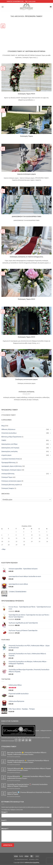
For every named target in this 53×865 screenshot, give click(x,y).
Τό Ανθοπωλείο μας (21, 859)
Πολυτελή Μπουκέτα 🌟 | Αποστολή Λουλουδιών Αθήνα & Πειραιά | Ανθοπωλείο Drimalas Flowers (29, 769)
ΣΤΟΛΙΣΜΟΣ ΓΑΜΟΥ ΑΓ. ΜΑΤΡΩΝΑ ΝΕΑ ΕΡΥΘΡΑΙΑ (26, 51)
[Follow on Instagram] (19, 740)
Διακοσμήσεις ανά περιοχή (10, 448)
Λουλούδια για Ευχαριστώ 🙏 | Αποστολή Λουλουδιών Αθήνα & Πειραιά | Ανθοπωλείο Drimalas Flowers (28, 761)
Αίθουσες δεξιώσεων (8, 429)
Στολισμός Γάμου (26, 136)
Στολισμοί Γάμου (6, 477)
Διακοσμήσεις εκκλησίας (9, 451)
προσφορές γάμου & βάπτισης (11, 466)
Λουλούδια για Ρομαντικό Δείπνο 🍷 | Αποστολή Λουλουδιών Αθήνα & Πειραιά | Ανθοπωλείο (27, 785)
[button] (2, 6)
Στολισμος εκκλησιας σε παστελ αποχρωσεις (26, 257)
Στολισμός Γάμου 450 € (26, 299)
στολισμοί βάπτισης (8, 473)
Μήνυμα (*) (4, 828)
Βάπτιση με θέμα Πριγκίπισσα (11, 437)
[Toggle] (50, 429)
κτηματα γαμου (6, 455)
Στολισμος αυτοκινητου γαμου (26, 379)
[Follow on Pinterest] (30, 740)
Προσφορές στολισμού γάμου (11, 470)
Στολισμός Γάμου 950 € (26, 94)
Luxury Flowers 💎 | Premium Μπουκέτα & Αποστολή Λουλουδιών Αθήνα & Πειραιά (29, 793)
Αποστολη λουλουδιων (9, 433)
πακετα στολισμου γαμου (26, 174)
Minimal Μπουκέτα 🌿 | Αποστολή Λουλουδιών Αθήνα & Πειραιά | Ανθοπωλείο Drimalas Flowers (29, 777)
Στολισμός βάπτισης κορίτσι (10, 484)
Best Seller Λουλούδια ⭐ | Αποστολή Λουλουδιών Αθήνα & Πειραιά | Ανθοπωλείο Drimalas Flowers (26, 753)
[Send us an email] (26, 740)
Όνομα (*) (4, 812)
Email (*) (3, 820)
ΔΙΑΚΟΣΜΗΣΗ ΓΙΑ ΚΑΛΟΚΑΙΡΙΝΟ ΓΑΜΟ (26, 216)
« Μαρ (3, 549)
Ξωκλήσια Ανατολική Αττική (10, 459)
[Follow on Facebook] (16, 740)
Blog (2, 425)
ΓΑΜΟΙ (3, 440)
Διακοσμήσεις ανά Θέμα (9, 444)
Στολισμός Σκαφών (7, 488)
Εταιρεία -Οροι (34, 859)
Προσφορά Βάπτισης (8, 462)
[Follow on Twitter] (23, 740)
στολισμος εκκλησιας (26, 392)
